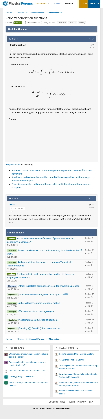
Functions (72, 23)
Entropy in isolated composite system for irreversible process (48, 286)
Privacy (82, 402)
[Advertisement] (51, 140)
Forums (56, 4)
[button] (48, 4)
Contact (53, 402)
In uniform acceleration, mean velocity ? (44, 294)
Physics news (13, 164)
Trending (69, 4)
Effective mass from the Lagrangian (36, 311)
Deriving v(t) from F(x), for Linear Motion (39, 328)
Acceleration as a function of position (38, 320)
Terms (72, 402)
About (63, 402)
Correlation (62, 23)
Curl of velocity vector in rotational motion (39, 303)
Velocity (82, 23)
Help (90, 402)
